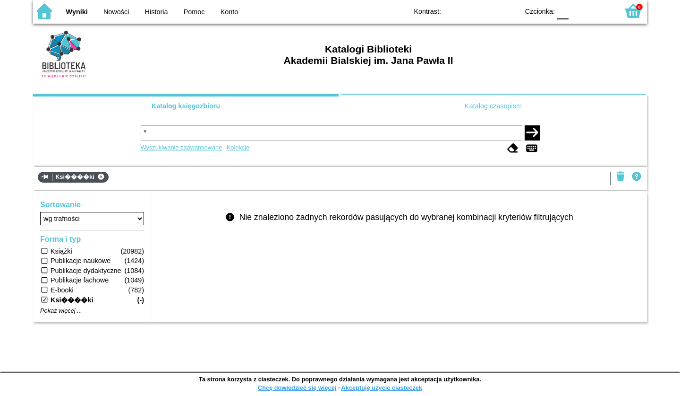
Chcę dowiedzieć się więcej (297, 387)
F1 (579, 11)
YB (490, 11)
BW (471, 11)
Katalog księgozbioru (186, 106)
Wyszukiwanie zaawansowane (181, 147)
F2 (600, 11)
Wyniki (77, 12)
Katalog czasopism (493, 106)
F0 (562, 11)
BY (509, 11)
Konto (229, 12)
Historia (156, 12)
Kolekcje (238, 147)
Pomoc (194, 12)
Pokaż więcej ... (61, 311)
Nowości (116, 12)
